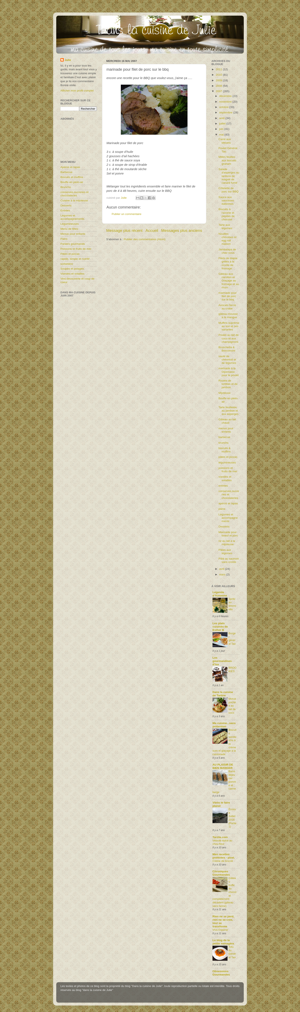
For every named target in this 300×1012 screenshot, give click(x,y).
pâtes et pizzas (228, 456)
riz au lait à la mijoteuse (227, 542)
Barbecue (66, 172)
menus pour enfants (226, 430)
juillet (222, 123)
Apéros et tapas (70, 167)
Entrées (65, 210)
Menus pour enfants (72, 233)
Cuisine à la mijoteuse (74, 200)
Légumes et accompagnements (72, 217)
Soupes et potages (72, 268)
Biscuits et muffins (71, 177)
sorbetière (66, 263)
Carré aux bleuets (225, 141)
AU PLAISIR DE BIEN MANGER (222, 766)
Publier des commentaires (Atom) (144, 239)
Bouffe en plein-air (71, 182)
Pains (64, 238)
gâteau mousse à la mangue (228, 315)
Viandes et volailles (72, 273)
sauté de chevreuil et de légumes (227, 359)
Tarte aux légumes (225, 226)
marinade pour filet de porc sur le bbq (228, 296)
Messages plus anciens (181, 230)
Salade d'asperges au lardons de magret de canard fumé (229, 176)
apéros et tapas (228, 503)
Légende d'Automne (219, 594)
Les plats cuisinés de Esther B (220, 627)
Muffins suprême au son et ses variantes (229, 326)
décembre (225, 96)
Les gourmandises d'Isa (222, 661)
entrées (223, 485)
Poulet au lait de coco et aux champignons (229, 338)
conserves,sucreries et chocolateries (74, 194)
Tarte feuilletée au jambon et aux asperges (229, 411)
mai (222, 134)
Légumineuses (69, 223)
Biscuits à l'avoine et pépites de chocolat (227, 214)
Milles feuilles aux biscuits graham (227, 160)
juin (221, 129)
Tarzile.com (220, 837)
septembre (226, 112)
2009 (219, 80)
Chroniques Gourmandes (221, 873)
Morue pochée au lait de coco (232, 705)
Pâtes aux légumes (225, 551)
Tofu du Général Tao (232, 952)
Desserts (65, 205)
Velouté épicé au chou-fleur (222, 842)
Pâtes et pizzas (70, 253)
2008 (219, 85)
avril (222, 568)
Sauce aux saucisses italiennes (226, 200)
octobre (224, 107)
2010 (219, 74)
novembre (225, 101)
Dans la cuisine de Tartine (222, 694)
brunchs (224, 442)
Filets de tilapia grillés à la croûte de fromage (228, 263)
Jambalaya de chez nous (227, 251)
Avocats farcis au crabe (227, 307)
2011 (219, 69)
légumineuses (227, 462)
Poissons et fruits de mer (75, 248)
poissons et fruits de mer (228, 469)
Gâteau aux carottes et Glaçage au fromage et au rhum (229, 280)
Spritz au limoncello (232, 604)
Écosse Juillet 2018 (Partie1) (232, 818)
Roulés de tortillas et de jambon (228, 384)
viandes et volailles (225, 478)
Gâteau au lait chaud (227, 421)
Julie (68, 60)
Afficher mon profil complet (77, 90)
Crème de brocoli (222, 861)
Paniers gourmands (72, 243)
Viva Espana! (220, 929)
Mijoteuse (225, 392)
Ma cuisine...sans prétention (224, 725)
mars (222, 574)
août (222, 118)
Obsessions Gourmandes (221, 973)
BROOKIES (232, 669)
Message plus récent (124, 230)
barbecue (224, 437)
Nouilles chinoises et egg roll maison (227, 239)
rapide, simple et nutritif (75, 258)
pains (222, 508)
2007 (219, 91)
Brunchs (65, 187)
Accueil (152, 230)
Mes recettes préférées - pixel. (223, 856)
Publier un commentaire (126, 214)
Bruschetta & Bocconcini (227, 349)
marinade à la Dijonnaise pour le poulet (229, 372)
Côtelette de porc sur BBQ (229, 190)
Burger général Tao (232, 638)
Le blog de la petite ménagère (223, 942)
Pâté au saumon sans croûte (229, 560)
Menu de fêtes (69, 228)
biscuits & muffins (225, 450)
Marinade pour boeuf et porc (228, 534)
